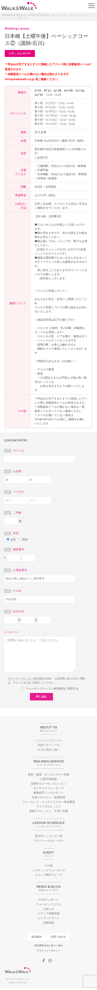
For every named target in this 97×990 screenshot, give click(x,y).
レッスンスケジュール (49, 824)
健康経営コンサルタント (48, 792)
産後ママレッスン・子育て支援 (48, 811)
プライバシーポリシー (49, 950)
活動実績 (48, 922)
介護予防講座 (48, 779)
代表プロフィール (48, 745)
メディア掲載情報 (48, 913)
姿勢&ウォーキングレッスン (48, 783)
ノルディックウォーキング (48, 870)
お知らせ (48, 908)
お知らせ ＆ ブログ (48, 888)
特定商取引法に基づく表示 (48, 945)
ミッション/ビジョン (48, 740)
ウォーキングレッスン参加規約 (26, 678)
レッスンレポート (48, 917)
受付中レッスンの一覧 (48, 836)
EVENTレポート (48, 899)
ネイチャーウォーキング (48, 788)
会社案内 (36, 936)
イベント (48, 854)
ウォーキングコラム (48, 904)
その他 (48, 865)
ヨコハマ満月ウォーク (48, 874)
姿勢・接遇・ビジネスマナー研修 (48, 774)
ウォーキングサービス (48, 762)
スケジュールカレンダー (48, 840)
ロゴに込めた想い (48, 749)
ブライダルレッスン (48, 806)
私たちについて (48, 728)
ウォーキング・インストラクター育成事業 (48, 801)
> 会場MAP (41, 157)
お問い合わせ (58, 936)
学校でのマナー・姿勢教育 (48, 797)
